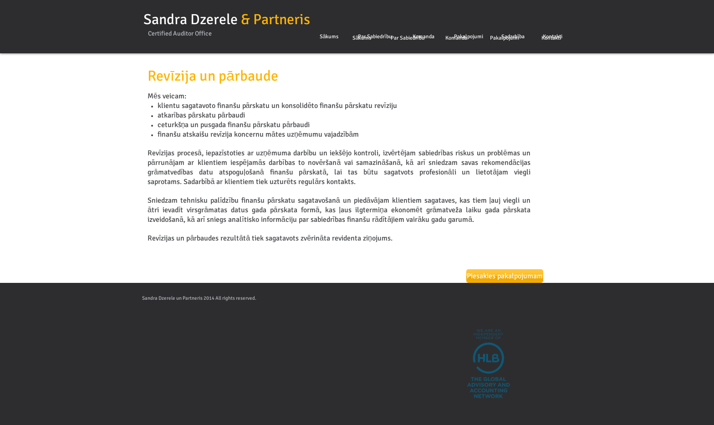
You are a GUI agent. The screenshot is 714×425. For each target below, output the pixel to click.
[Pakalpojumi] (468, 37)
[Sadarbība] (513, 37)
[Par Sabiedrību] (375, 37)
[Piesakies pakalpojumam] (504, 276)
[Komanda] (423, 37)
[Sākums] (329, 37)
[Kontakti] (552, 37)
